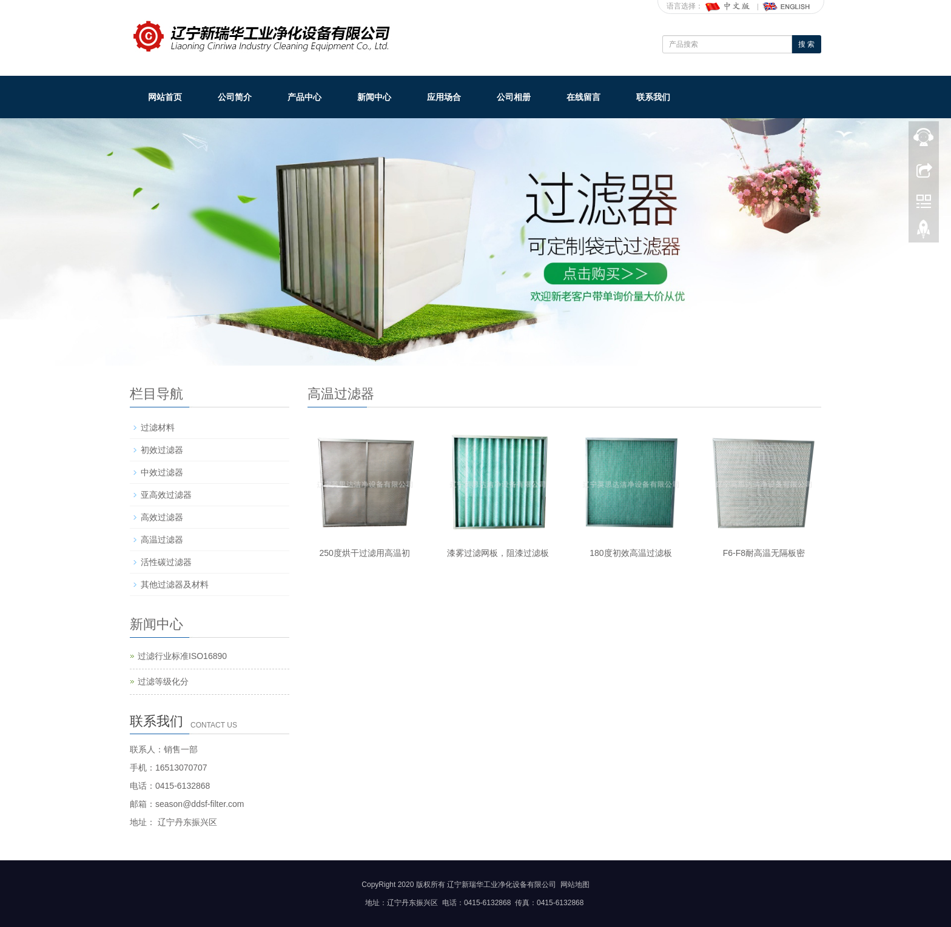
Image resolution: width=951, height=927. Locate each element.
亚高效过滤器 (166, 495)
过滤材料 (158, 427)
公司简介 (235, 97)
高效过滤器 (162, 517)
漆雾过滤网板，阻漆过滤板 (498, 553)
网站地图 (575, 884)
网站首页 (165, 97)
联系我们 (653, 97)
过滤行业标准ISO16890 (182, 656)
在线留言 (583, 97)
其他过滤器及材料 (175, 584)
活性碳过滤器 (166, 562)
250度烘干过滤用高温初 (365, 553)
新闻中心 (374, 97)
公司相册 (514, 97)
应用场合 (444, 97)
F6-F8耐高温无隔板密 (764, 553)
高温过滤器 (162, 539)
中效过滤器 (162, 472)
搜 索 (806, 44)
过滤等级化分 (163, 681)
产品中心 (304, 97)
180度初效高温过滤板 (630, 553)
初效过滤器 (162, 450)
